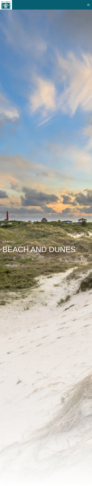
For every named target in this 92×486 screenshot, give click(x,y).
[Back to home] (6, 5)
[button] (88, 5)
